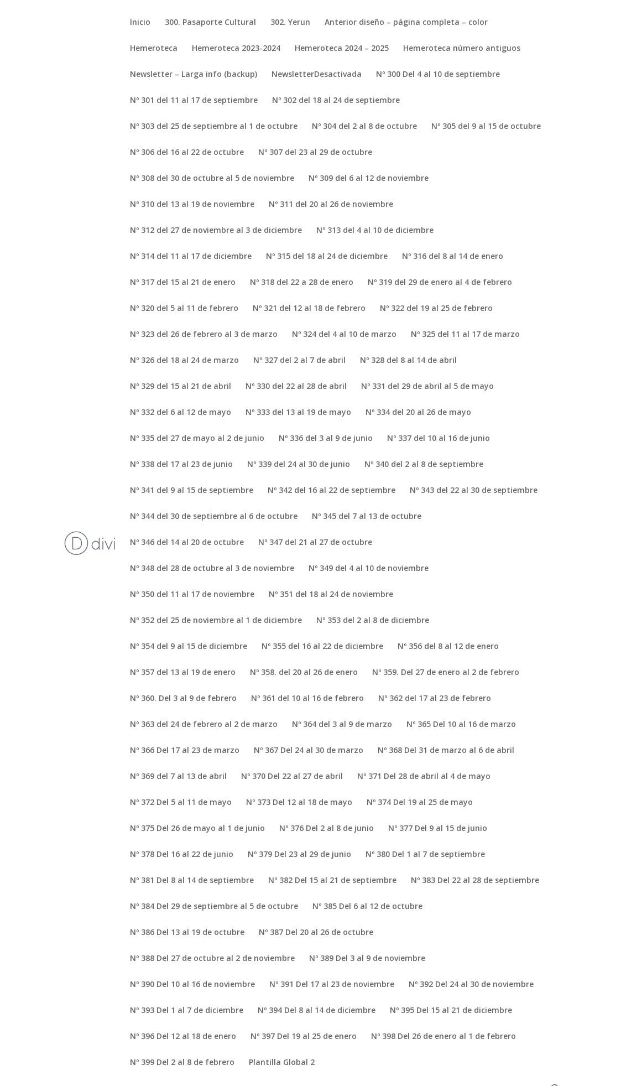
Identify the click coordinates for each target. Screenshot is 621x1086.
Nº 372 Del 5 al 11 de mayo (181, 802)
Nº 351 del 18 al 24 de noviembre (331, 594)
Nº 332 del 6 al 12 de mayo (180, 412)
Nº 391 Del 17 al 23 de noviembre (331, 984)
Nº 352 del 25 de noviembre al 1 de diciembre (216, 620)
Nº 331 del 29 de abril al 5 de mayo (427, 386)
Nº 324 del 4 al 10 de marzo (344, 334)
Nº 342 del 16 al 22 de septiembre (331, 490)
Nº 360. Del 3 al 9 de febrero (183, 698)
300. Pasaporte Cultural (210, 22)
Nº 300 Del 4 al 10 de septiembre (438, 74)
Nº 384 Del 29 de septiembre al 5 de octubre (214, 906)
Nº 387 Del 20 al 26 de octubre (316, 932)
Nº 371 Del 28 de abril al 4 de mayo (423, 776)
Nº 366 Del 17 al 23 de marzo (184, 750)
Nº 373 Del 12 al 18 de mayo (299, 802)
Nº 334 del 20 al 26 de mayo (418, 412)
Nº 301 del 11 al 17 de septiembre (194, 100)
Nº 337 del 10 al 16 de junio (438, 438)
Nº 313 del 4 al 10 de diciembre (375, 230)
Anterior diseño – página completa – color (406, 22)
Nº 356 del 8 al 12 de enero (448, 646)
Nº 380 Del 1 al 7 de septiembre (425, 854)
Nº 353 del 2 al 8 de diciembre (372, 620)
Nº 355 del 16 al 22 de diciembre (322, 646)
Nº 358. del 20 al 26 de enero (304, 672)
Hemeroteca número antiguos (461, 48)
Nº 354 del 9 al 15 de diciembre (188, 646)
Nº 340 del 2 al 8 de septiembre (423, 464)
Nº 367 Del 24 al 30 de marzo (308, 750)
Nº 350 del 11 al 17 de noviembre (192, 594)
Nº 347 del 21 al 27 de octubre (315, 542)
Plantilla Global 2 (282, 1062)
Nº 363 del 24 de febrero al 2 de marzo (204, 724)
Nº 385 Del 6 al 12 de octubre (367, 906)
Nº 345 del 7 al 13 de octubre (366, 516)
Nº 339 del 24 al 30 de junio (298, 464)
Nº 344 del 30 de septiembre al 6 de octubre (214, 516)
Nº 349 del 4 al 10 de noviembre (369, 568)
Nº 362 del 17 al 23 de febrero (434, 698)
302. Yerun (290, 22)
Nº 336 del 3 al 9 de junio (326, 438)
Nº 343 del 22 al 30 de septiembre (473, 490)
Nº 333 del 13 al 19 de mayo (298, 412)
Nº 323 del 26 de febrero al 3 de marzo (204, 334)
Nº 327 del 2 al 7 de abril (299, 360)
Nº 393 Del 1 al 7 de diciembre (186, 1010)
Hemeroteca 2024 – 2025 (342, 48)
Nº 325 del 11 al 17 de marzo (465, 334)
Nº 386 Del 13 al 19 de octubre (187, 932)
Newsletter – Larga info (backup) (193, 74)
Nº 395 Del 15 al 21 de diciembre (451, 1010)
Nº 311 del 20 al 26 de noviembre (331, 204)
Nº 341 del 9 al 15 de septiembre (191, 490)
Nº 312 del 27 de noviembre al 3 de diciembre (216, 230)
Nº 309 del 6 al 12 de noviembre (369, 178)
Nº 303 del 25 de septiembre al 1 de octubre (214, 126)
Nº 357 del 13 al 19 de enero (183, 672)
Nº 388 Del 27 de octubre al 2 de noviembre (212, 958)
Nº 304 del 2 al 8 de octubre (364, 126)
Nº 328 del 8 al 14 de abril (408, 360)
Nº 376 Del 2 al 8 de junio (326, 828)
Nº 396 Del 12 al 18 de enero (183, 1036)
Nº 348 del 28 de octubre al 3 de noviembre (212, 568)
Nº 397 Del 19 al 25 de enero (304, 1036)
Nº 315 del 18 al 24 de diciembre (327, 256)
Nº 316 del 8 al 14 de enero (452, 256)
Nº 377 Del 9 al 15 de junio (437, 828)
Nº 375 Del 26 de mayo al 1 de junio (197, 828)
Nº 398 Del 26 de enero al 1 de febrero (443, 1036)
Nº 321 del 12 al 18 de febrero (309, 308)
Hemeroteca (154, 48)
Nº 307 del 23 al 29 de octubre (315, 152)
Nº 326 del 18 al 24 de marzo (184, 360)
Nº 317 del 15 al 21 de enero (183, 282)
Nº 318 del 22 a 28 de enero (301, 282)
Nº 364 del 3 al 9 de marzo (342, 724)
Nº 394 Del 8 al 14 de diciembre (316, 1010)
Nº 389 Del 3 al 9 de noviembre (367, 958)
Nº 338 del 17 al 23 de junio (181, 464)
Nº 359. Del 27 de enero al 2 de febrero (445, 672)
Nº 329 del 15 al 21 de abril (180, 386)
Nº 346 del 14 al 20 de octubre (187, 542)
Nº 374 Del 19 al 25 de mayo (420, 802)
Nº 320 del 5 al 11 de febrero (184, 308)
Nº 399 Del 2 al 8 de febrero (182, 1062)
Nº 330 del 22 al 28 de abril (296, 386)
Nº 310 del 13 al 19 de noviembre (192, 204)
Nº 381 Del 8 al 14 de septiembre (192, 880)
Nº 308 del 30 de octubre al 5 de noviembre (212, 178)
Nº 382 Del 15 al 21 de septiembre (332, 880)
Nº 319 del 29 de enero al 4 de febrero (440, 282)
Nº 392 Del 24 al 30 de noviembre (471, 984)
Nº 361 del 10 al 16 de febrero (307, 698)
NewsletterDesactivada (317, 74)
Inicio (140, 22)
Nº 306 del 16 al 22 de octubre (187, 152)
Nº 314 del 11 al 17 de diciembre (191, 256)
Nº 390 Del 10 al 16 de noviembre (192, 984)
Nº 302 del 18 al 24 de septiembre (336, 100)
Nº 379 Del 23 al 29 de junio (299, 854)
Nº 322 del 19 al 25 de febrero (436, 308)
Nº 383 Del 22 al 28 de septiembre (475, 880)
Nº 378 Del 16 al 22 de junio (181, 854)
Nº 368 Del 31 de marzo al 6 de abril (446, 750)
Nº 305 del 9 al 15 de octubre (486, 126)
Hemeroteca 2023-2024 (236, 48)
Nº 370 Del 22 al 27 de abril (292, 776)
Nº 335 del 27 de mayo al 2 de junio (197, 438)
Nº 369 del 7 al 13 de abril (178, 776)
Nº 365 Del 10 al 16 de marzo (461, 724)
